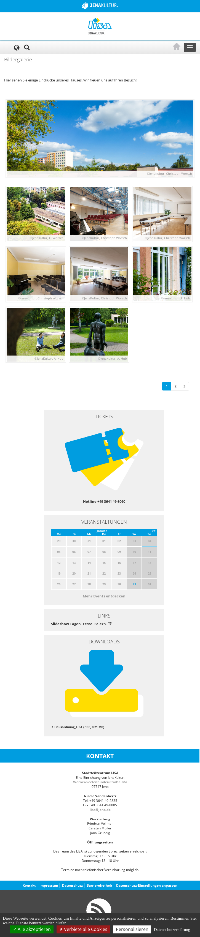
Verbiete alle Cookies (83, 929)
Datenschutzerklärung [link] (172, 929)
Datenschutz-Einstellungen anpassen (146, 885)
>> (154, 531)
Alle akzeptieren (32, 929)
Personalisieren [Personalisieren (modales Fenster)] (132, 929)
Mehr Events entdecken (104, 596)
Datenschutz (72, 885)
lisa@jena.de (100, 809)
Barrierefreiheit (99, 885)
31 (134, 584)
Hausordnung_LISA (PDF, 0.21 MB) (79, 727)
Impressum (48, 885)
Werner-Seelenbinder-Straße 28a (100, 782)
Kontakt (29, 885)
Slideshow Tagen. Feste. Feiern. (81, 623)
